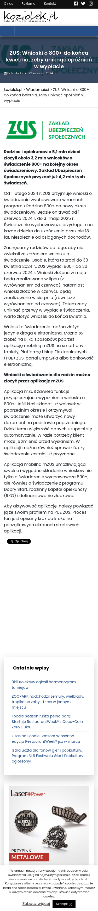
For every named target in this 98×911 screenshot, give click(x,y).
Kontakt (50, 3)
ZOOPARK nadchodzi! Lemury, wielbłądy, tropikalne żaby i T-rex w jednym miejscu (48, 702)
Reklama (28, 3)
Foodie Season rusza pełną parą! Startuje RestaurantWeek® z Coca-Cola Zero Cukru (47, 722)
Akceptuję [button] (64, 903)
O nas (8, 3)
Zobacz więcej (36, 903)
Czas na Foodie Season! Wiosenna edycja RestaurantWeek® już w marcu (46, 738)
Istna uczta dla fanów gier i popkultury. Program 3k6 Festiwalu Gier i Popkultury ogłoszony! (47, 756)
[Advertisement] (49, 603)
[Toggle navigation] (7, 31)
